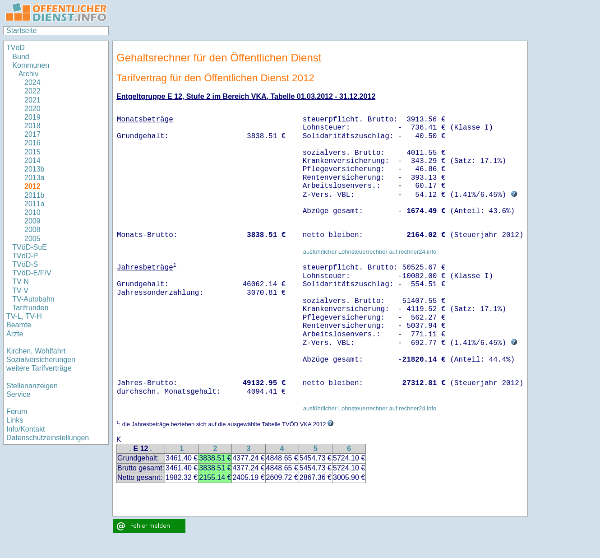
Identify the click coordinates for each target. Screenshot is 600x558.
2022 (32, 91)
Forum (16, 411)
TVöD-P (25, 256)
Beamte (18, 325)
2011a (34, 204)
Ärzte (14, 334)
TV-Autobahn (33, 299)
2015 (32, 152)
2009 (32, 221)
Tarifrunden (30, 308)
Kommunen (31, 65)
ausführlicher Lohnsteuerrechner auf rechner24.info (370, 251)
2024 (32, 82)
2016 (32, 143)
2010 (32, 212)
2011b (34, 195)
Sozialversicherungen (40, 359)
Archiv (28, 74)
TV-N (20, 281)
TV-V (20, 290)
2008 (32, 229)
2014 (32, 160)
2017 (32, 134)
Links (14, 420)
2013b (34, 169)
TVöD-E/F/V (31, 273)
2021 (32, 100)
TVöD (15, 47)
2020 (32, 108)
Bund (20, 56)
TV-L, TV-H (24, 316)
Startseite (21, 30)
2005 (32, 238)
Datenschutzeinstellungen (47, 438)
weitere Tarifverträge (39, 368)
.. (130, 449)
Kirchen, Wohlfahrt (35, 351)
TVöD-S (25, 264)
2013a (34, 177)
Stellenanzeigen (32, 386)
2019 (32, 117)
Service (18, 394)
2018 (32, 126)
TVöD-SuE (29, 247)
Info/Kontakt (25, 429)
